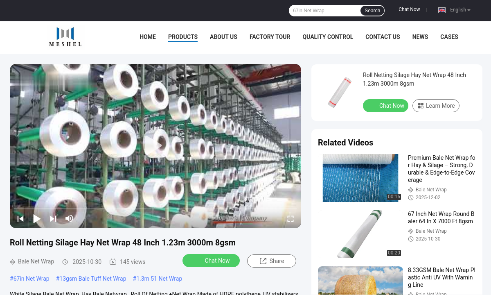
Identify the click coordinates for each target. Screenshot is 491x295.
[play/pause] (37, 218)
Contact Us (382, 37)
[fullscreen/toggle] (290, 218)
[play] (155, 146)
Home (148, 37)
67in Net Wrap (32, 278)
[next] (53, 218)
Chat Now (409, 9)
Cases (449, 37)
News (420, 37)
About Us (223, 37)
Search (372, 11)
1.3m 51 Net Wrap (159, 278)
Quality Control (327, 37)
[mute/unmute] (69, 218)
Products (183, 37)
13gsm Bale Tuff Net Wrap (92, 278)
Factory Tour (270, 37)
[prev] (20, 218)
